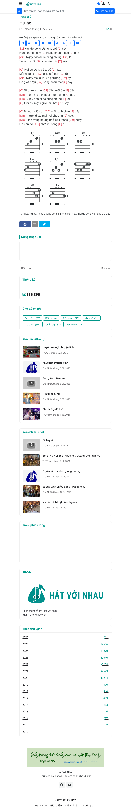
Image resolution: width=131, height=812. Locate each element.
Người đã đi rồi (51, 393)
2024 (66, 651)
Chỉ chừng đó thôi (53, 409)
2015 (66, 712)
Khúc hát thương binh (55, 362)
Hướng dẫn (89, 805)
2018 (66, 691)
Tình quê (48, 440)
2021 (66, 671)
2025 (66, 644)
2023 (66, 658)
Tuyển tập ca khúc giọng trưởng (62, 471)
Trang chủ (25, 17)
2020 (66, 678)
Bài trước (26, 268)
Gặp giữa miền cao (54, 378)
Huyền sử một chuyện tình (58, 347)
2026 (66, 637)
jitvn (73, 800)
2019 (66, 685)
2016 (66, 705)
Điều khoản (72, 805)
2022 (66, 664)
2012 (66, 732)
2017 (66, 698)
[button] (21, 4)
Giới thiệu (56, 805)
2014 (66, 718)
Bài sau (105, 268)
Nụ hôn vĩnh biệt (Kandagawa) (60, 502)
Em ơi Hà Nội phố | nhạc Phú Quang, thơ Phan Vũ (71, 455)
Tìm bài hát (104, 11)
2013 (66, 725)
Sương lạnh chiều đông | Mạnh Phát (64, 486)
